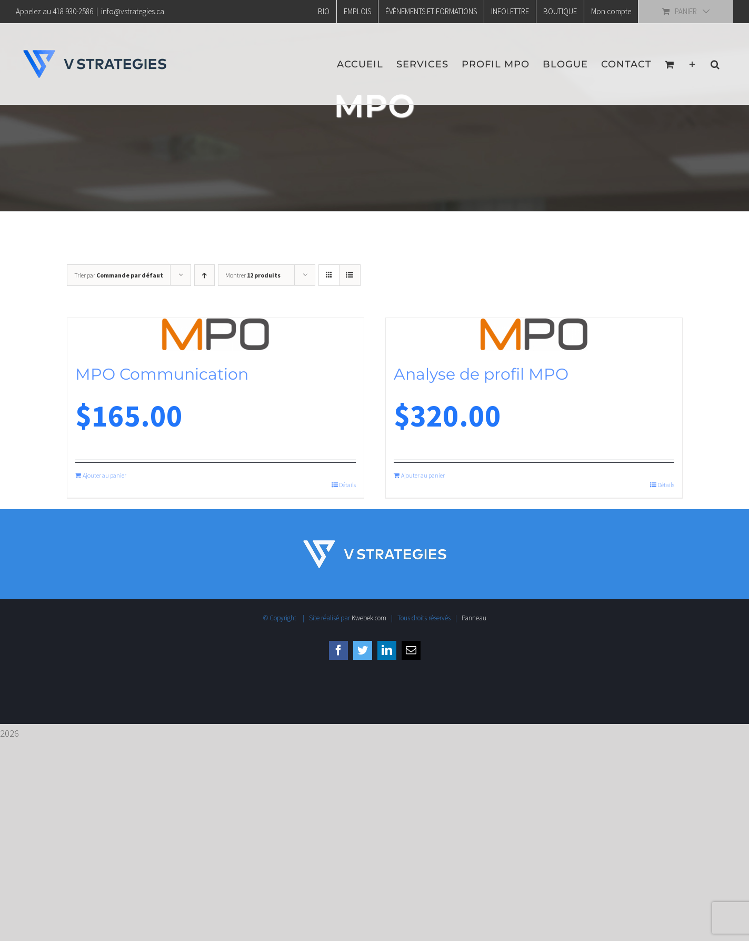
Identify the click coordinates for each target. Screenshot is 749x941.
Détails (347, 485)
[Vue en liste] (349, 275)
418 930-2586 (73, 11)
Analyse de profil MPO (481, 374)
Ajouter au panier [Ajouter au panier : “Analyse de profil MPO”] (423, 475)
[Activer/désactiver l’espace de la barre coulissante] (692, 64)
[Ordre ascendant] (204, 275)
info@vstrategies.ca (132, 11)
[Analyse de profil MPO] (534, 334)
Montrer (253, 275)
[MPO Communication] (215, 334)
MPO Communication (161, 374)
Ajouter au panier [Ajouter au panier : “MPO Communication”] (104, 475)
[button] (715, 64)
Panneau (474, 617)
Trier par (118, 275)
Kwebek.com (369, 617)
